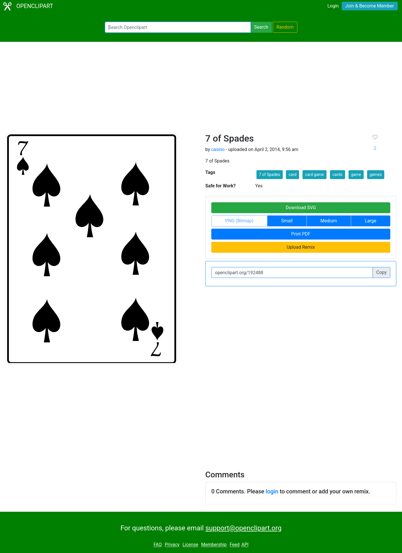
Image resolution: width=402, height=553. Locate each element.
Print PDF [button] (301, 234)
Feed (235, 545)
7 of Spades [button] (269, 174)
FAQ (158, 545)
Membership (213, 545)
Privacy (172, 545)
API (244, 545)
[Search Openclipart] (178, 27)
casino (217, 149)
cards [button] (338, 174)
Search (261, 27)
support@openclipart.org (243, 528)
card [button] (292, 174)
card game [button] (314, 174)
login (272, 491)
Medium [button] (329, 220)
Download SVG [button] (301, 207)
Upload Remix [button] (301, 247)
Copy (381, 272)
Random (285, 27)
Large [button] (370, 220)
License (190, 545)
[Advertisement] (201, 90)
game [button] (356, 174)
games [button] (376, 174)
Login (333, 6)
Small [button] (286, 220)
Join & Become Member (369, 6)
